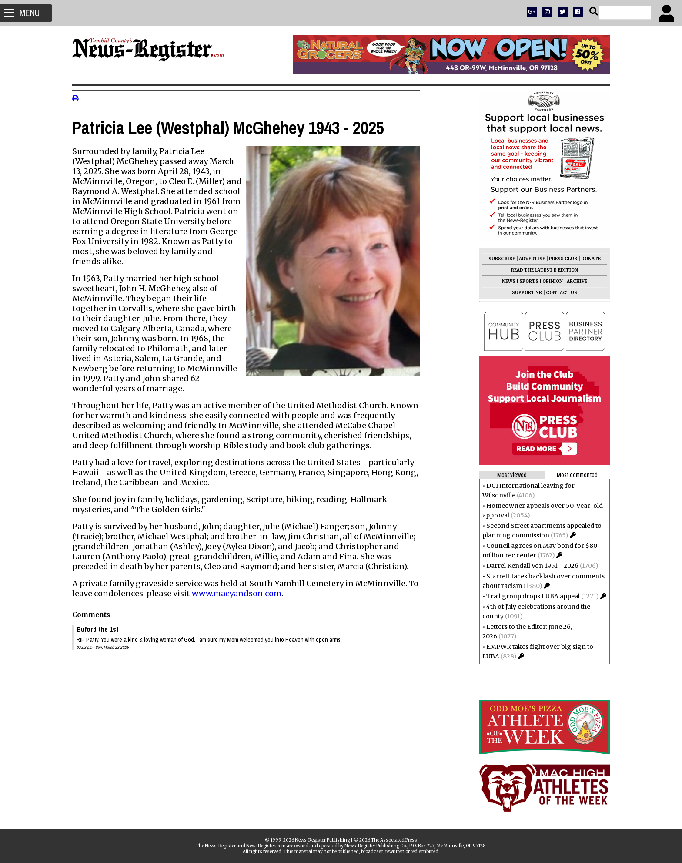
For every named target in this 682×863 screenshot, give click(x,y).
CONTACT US (558, 293)
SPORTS (525, 281)
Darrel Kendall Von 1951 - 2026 (529, 566)
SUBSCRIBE (498, 259)
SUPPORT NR (523, 293)
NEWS (505, 281)
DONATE (587, 259)
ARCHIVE (573, 281)
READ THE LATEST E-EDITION (541, 270)
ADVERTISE (528, 259)
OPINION (549, 281)
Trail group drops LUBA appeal (529, 596)
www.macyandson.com (240, 593)
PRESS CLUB (559, 259)
